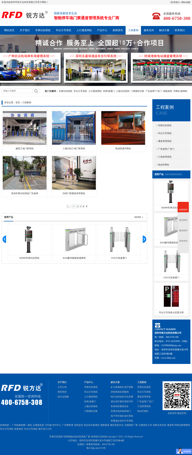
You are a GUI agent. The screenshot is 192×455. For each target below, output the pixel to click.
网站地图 (185, 2)
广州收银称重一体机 (22, 425)
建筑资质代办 (117, 425)
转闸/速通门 (109, 91)
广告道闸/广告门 (153, 91)
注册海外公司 (145, 425)
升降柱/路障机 (180, 91)
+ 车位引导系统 (164, 133)
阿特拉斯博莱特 (182, 425)
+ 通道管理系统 (164, 141)
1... (68, 206)
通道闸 (170, 425)
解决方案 (164, 30)
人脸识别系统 (122, 91)
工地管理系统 (144, 406)
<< (73, 206)
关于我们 (25, 30)
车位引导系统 (63, 30)
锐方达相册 (63, 397)
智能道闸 (167, 91)
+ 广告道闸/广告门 (165, 149)
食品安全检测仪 (92, 425)
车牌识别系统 (43, 30)
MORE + (138, 217)
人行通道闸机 (84, 30)
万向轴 (48, 425)
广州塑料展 (67, 425)
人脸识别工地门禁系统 (74, 148)
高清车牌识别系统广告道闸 (24, 193)
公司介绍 (62, 387)
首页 (18, 102)
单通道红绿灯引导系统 (122, 421)
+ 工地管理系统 (164, 157)
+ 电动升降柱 (162, 165)
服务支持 (149, 30)
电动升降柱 (142, 411)
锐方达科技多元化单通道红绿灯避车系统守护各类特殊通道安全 (122, 402)
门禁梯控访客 (137, 91)
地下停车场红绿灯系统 (122, 416)
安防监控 (78, 425)
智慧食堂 (18, 429)
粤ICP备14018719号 (96, 448)
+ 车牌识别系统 (164, 125)
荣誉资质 (62, 392)
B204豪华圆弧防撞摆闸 (74, 258)
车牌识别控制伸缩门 (121, 411)
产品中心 (102, 30)
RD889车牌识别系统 (29, 258)
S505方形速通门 (119, 258)
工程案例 (133, 30)
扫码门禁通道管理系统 (74, 193)
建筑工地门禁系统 (25, 148)
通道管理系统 (144, 397)
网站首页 (9, 30)
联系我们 (175, 2)
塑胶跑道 (104, 425)
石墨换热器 (38, 425)
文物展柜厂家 (131, 425)
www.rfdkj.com (168, 358)
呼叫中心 (56, 425)
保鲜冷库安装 (159, 425)
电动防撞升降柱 (123, 148)
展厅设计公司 (45, 429)
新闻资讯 (118, 30)
